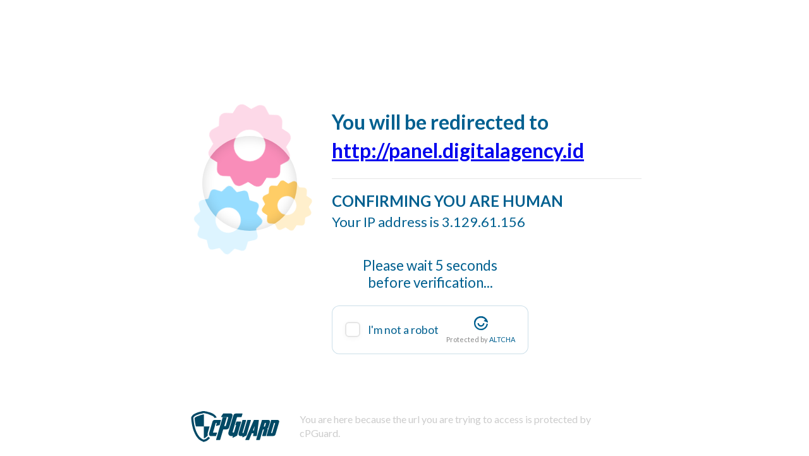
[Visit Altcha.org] (481, 323)
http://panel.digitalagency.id (458, 150)
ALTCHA (502, 339)
